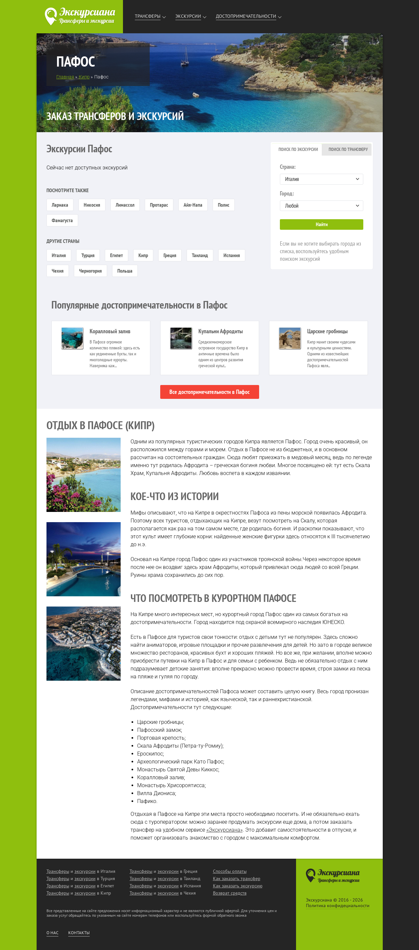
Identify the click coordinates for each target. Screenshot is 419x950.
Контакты (79, 932)
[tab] (296, 150)
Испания (232, 255)
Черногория (90, 270)
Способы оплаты (230, 871)
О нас (52, 932)
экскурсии (85, 871)
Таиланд (200, 255)
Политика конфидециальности (338, 905)
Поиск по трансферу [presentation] (348, 149)
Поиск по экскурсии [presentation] (298, 149)
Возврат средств (230, 893)
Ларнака (60, 204)
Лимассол (125, 204)
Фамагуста (62, 220)
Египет (116, 255)
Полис (223, 204)
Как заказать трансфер (236, 878)
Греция (170, 255)
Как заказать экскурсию (237, 886)
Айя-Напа (193, 204)
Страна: (322, 174)
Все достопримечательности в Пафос (209, 392)
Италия (59, 255)
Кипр (143, 255)
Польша (125, 270)
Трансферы (148, 16)
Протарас (159, 204)
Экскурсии (188, 16)
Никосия (92, 204)
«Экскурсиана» (224, 830)
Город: (322, 200)
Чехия (58, 270)
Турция (88, 255)
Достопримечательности (246, 16)
